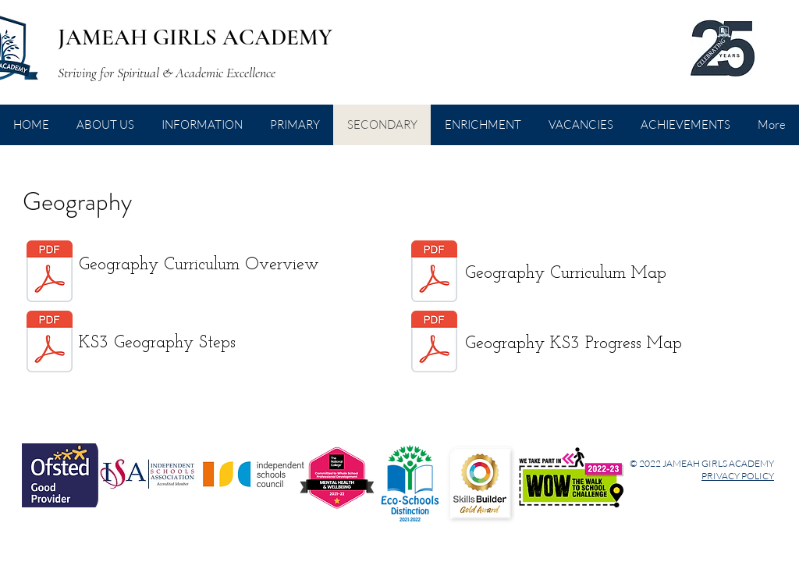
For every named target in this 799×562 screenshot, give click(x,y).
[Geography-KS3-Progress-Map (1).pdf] (434, 343)
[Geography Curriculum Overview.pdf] (49, 273)
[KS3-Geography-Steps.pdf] (49, 343)
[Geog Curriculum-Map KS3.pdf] (434, 273)
